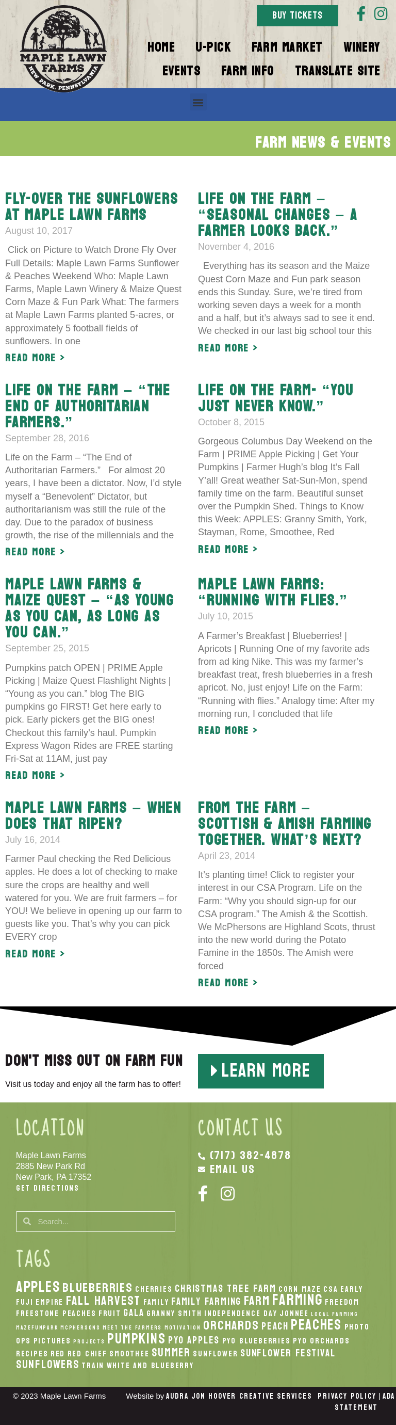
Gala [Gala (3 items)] (133, 1313)
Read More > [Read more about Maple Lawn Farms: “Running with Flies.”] (228, 731)
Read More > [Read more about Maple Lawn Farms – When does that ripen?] (35, 954)
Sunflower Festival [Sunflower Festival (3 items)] (287, 1353)
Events (181, 71)
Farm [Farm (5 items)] (257, 1300)
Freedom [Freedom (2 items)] (342, 1302)
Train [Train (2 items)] (92, 1365)
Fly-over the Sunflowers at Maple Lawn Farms (91, 207)
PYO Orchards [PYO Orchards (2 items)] (321, 1341)
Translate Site (338, 71)
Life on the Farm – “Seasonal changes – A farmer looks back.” (278, 215)
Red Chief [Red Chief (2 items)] (87, 1354)
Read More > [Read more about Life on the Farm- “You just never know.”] (228, 549)
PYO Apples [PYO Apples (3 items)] (194, 1340)
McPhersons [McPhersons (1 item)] (80, 1328)
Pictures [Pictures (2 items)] (52, 1341)
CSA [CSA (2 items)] (330, 1289)
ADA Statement (365, 1402)
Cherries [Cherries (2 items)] (153, 1289)
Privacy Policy (347, 1396)
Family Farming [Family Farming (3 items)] (206, 1301)
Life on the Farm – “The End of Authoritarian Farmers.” (88, 406)
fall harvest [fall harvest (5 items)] (103, 1300)
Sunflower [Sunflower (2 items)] (215, 1354)
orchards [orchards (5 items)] (231, 1325)
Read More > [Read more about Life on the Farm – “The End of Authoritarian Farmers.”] (35, 552)
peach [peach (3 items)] (275, 1326)
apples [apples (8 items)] (38, 1287)
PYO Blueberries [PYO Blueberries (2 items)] (256, 1341)
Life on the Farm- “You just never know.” (276, 398)
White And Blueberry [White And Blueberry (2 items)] (150, 1365)
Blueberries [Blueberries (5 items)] (97, 1287)
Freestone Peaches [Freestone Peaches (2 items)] (56, 1313)
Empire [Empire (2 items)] (49, 1302)
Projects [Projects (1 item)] (89, 1342)
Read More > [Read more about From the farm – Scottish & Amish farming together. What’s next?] (228, 983)
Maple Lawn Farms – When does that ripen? (93, 816)
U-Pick (213, 47)
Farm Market (287, 47)
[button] (198, 101)
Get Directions (47, 1187)
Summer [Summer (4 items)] (171, 1352)
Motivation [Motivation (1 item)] (182, 1328)
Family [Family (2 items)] (156, 1302)
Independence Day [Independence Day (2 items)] (240, 1313)
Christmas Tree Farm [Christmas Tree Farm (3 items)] (225, 1288)
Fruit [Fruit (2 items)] (109, 1313)
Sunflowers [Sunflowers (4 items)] (47, 1364)
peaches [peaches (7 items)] (316, 1325)
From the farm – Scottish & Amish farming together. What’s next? (285, 824)
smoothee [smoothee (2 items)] (129, 1354)
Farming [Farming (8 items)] (297, 1300)
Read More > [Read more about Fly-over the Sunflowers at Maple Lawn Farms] (35, 358)
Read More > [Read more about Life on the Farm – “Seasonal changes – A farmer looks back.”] (228, 348)
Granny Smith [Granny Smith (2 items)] (174, 1313)
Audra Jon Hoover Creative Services (238, 1396)
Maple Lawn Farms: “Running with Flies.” (273, 592)
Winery (362, 47)
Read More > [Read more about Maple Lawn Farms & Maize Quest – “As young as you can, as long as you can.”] (35, 775)
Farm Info (247, 71)
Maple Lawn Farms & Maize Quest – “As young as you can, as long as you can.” (89, 608)
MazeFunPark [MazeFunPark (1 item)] (37, 1328)
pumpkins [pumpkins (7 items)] (136, 1339)
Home (161, 47)
